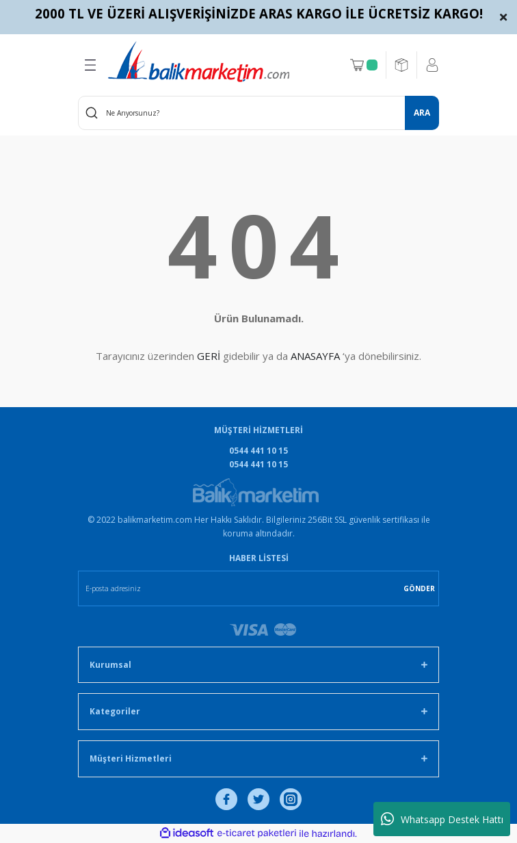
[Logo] (198, 61)
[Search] (258, 113)
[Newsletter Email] (258, 588)
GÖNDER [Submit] (419, 588)
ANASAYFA (315, 356)
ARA (422, 112)
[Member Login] (432, 65)
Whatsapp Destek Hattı (442, 819)
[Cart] (363, 65)
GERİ (208, 356)
